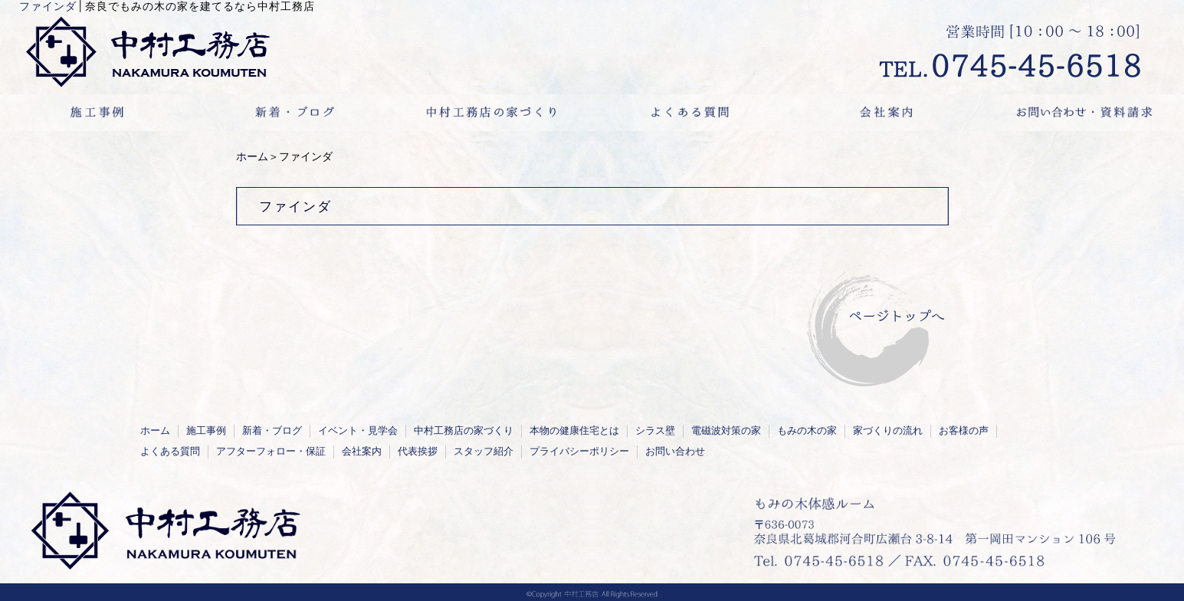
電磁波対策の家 (726, 430)
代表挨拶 (418, 451)
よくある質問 (170, 451)
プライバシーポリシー (579, 451)
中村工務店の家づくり (463, 430)
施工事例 (206, 430)
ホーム (252, 157)
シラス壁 (655, 430)
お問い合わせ (675, 451)
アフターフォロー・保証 (271, 451)
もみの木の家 (807, 430)
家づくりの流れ (888, 430)
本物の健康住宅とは (574, 430)
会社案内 (362, 451)
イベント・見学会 (358, 430)
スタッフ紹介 (483, 451)
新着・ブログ (272, 430)
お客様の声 (964, 430)
